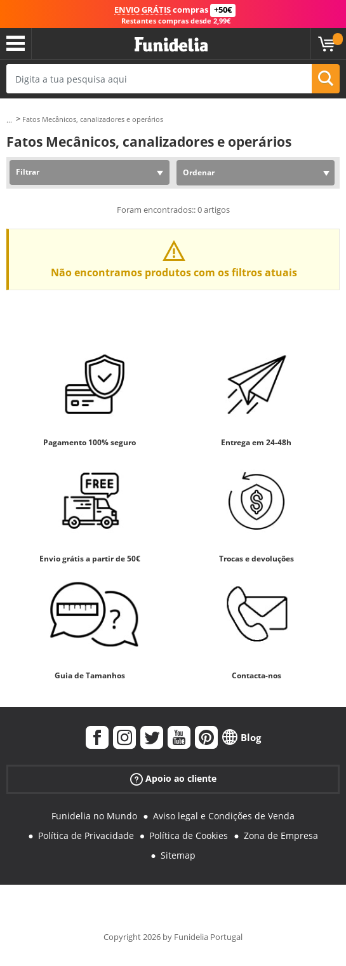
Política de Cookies (188, 835)
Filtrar (27, 171)
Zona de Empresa (281, 835)
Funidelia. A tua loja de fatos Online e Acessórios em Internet (171, 45)
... (9, 119)
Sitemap (178, 855)
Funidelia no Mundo (94, 816)
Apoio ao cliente (173, 779)
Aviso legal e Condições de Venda (224, 816)
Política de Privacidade (86, 835)
